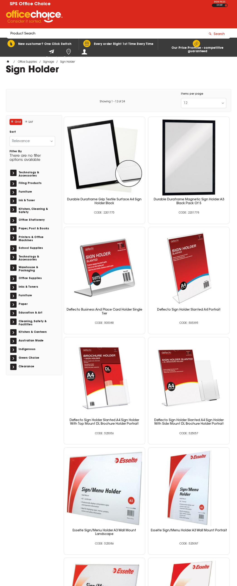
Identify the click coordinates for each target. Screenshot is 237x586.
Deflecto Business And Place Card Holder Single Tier (202, 175)
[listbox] (203, 103)
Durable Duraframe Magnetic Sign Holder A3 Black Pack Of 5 (146, 177)
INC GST (226, 5)
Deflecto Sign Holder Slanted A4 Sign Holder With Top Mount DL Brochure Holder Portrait (147, 265)
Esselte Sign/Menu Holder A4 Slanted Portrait (90, 434)
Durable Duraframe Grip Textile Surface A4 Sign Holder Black (90, 177)
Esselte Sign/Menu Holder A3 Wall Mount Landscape (90, 348)
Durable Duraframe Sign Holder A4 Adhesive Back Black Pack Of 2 (146, 436)
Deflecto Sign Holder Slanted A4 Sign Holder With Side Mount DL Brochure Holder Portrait (203, 265)
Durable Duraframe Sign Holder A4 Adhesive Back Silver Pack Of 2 (203, 436)
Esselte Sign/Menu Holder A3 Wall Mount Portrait (146, 348)
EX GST (219, 5)
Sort (13, 132)
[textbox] (92, 17)
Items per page (192, 94)
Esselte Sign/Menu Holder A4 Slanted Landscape (202, 348)
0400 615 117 (178, 520)
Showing (112, 101)
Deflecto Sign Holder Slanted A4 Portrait (90, 261)
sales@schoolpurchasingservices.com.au (188, 529)
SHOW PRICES (219, 2)
